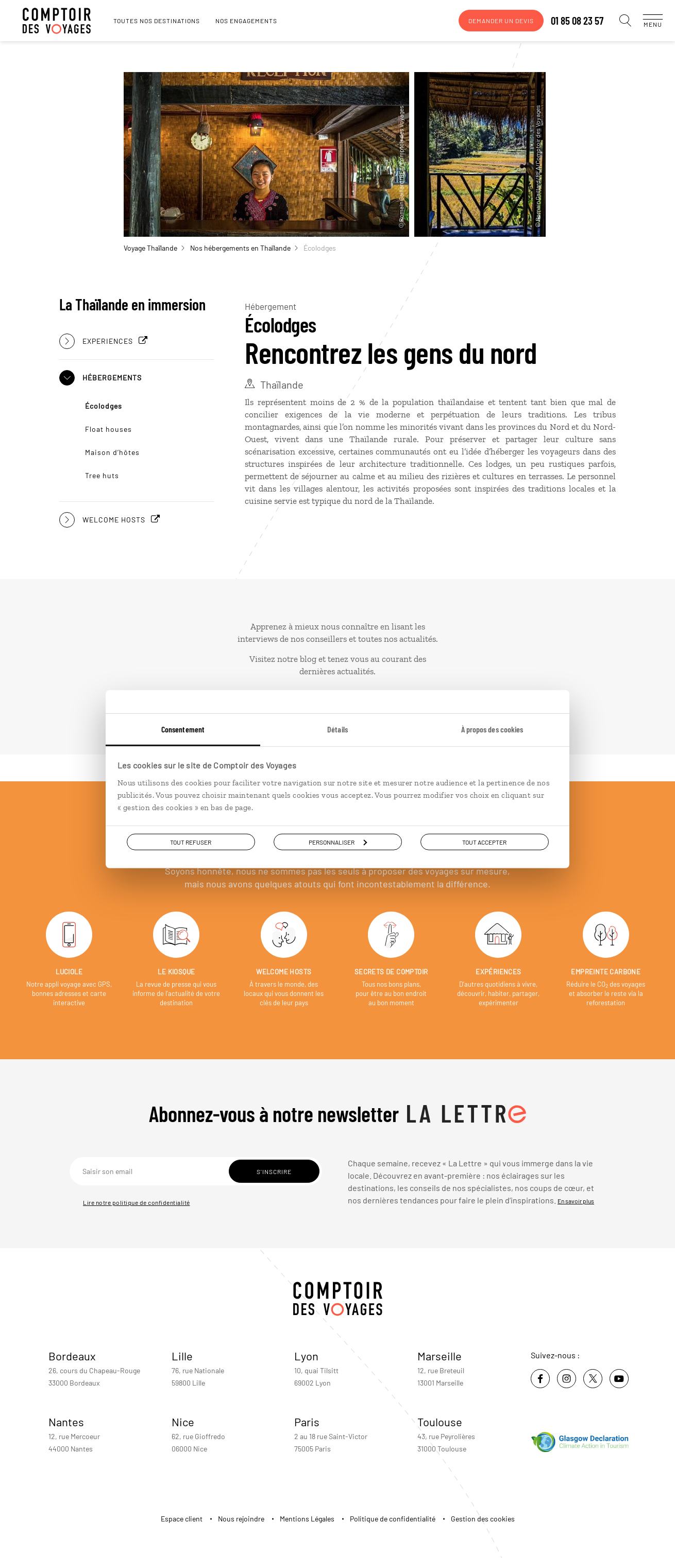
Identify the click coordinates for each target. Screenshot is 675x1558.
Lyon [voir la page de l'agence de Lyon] (306, 1355)
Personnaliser (338, 841)
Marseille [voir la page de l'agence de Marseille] (439, 1355)
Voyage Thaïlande (154, 247)
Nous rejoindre (241, 1518)
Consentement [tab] (183, 728)
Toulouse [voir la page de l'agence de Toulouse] (439, 1421)
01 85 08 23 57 (567, 20)
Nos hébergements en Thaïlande (244, 247)
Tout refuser (190, 841)
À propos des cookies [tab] (492, 728)
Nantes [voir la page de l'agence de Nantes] (66, 1421)
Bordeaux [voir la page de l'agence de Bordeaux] (72, 1355)
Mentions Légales (307, 1518)
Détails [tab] (337, 728)
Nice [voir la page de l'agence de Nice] (183, 1421)
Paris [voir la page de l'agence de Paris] (306, 1421)
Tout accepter (484, 841)
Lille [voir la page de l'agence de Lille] (182, 1355)
